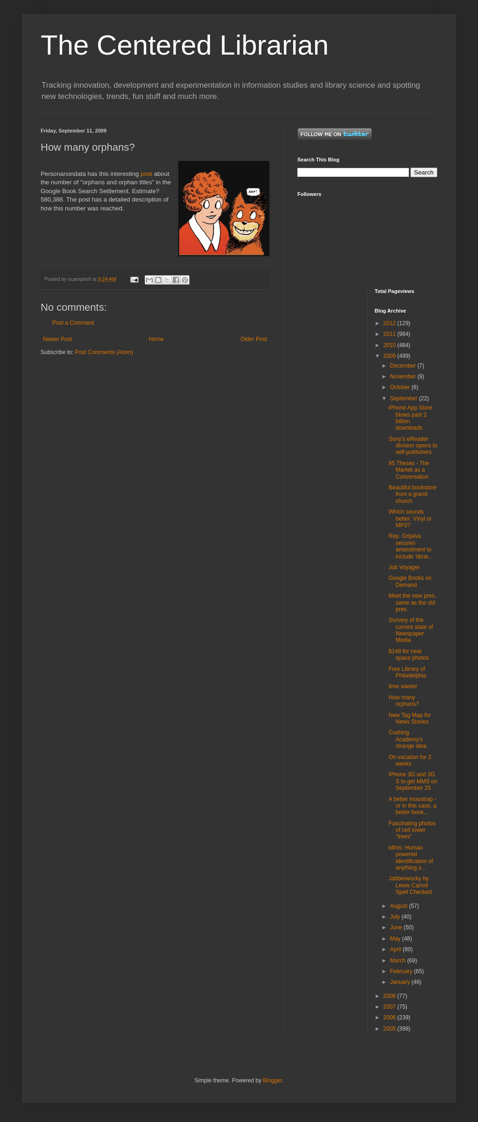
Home (156, 339)
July (395, 916)
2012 (390, 323)
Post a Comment (73, 323)
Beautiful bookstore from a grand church (412, 494)
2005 (390, 1028)
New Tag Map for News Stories (409, 718)
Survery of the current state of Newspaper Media (410, 630)
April (396, 949)
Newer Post (57, 339)
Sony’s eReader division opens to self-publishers (412, 446)
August (399, 906)
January (400, 982)
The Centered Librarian (185, 45)
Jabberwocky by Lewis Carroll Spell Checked (409, 885)
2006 (390, 1017)
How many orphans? (403, 700)
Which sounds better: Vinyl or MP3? (409, 519)
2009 (390, 356)
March (398, 960)
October (400, 387)
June (396, 927)
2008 (390, 996)
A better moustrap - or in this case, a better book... (412, 806)
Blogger (272, 1080)
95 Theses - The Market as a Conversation (408, 470)
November (403, 376)
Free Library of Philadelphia (407, 672)
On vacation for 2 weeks (409, 760)
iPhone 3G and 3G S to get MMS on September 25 (412, 781)
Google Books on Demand (409, 581)
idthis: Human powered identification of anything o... (410, 857)
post (146, 173)
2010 (390, 345)
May (396, 938)
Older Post (253, 339)
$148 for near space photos (408, 654)
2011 (390, 334)
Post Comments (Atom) (104, 352)
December (403, 365)
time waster (402, 686)
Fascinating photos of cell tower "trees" (412, 830)
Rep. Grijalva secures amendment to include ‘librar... (410, 546)
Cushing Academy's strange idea (407, 739)
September (404, 398)
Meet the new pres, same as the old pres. (412, 602)
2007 (390, 1007)
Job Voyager (404, 567)
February (402, 971)
